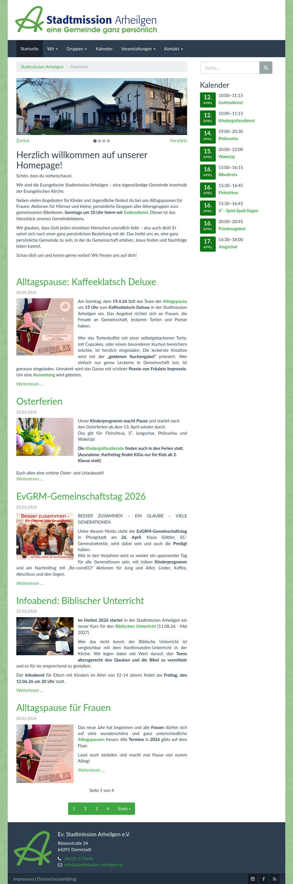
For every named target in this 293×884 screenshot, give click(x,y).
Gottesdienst (136, 212)
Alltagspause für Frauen (63, 707)
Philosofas (228, 138)
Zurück (22, 140)
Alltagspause (175, 301)
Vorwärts (178, 140)
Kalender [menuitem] (104, 48)
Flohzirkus (228, 192)
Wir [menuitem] (52, 48)
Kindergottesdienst (237, 120)
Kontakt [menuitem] (173, 48)
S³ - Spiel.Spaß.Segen (238, 210)
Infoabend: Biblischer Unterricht (80, 600)
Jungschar (228, 246)
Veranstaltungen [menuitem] (138, 48)
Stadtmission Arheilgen (42, 66)
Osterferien (39, 401)
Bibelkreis (228, 174)
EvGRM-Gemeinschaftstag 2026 (81, 496)
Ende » (124, 808)
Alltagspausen (91, 739)
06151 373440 (79, 858)
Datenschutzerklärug (56, 878)
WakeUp (227, 156)
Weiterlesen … (29, 383)
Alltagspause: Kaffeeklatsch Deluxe (86, 281)
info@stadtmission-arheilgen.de (93, 864)
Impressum (23, 878)
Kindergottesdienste (105, 448)
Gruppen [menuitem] (77, 48)
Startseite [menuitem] (30, 48)
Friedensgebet (232, 228)
